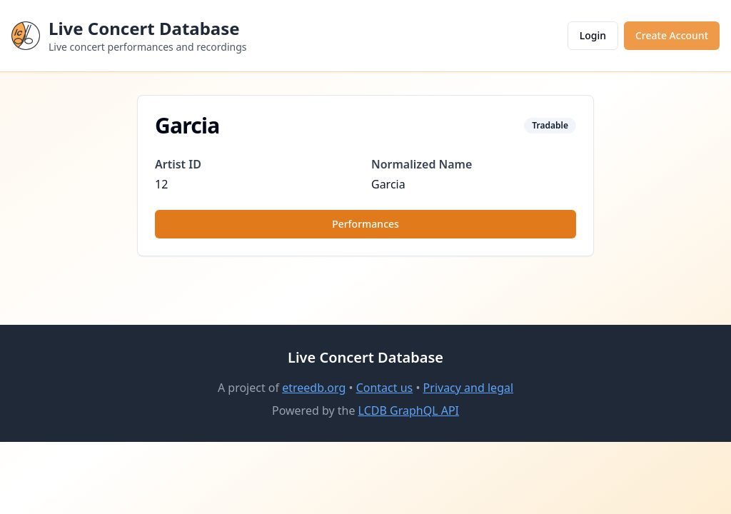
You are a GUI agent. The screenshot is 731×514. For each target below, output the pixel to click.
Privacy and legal (468, 387)
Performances (365, 224)
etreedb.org (314, 387)
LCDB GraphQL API (408, 410)
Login (593, 35)
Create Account (671, 35)
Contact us (384, 387)
